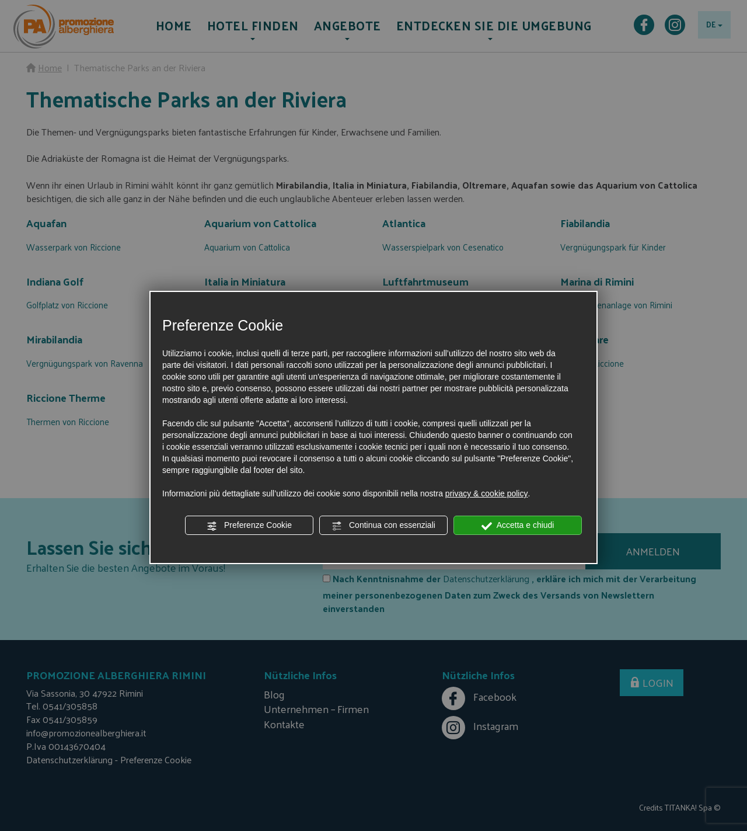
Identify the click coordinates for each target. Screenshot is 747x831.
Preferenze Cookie (249, 525)
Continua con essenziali (383, 525)
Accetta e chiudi (517, 525)
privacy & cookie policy (486, 493)
